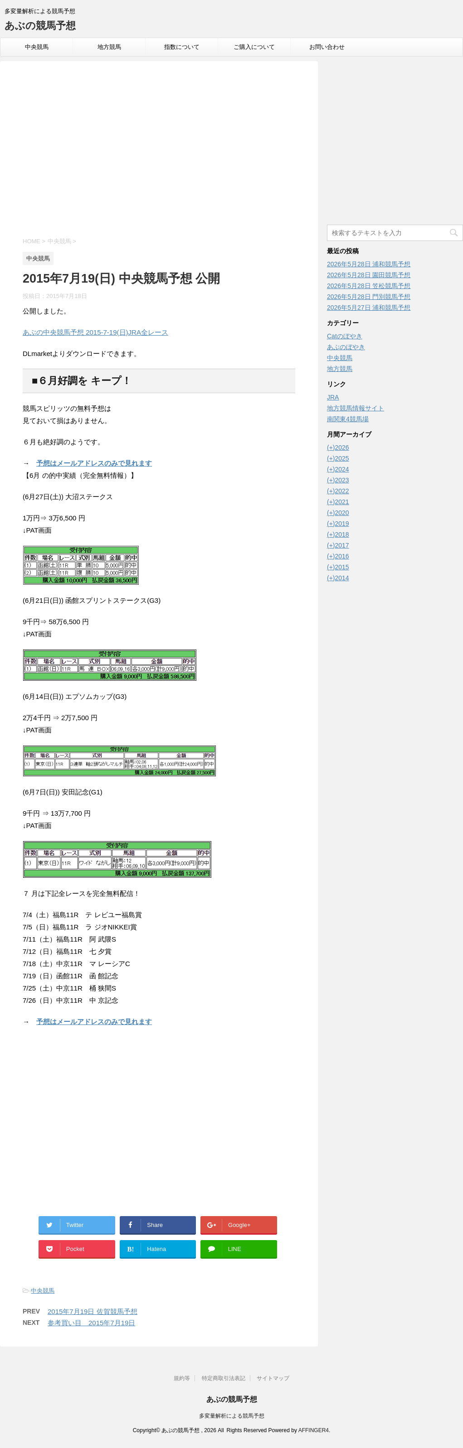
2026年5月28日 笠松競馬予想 (368, 285)
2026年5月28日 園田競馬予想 (368, 275)
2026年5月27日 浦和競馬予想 (368, 307)
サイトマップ (273, 1378)
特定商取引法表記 (223, 1378)
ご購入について (254, 46)
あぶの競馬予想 (40, 25)
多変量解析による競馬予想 (231, 1416)
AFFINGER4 (313, 1430)
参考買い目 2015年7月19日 (91, 1323)
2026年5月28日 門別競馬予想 (368, 296)
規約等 (182, 1378)
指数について (182, 46)
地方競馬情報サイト (355, 408)
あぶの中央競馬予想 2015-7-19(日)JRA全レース (95, 332)
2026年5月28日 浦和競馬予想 (368, 264)
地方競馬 (109, 46)
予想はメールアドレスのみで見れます (94, 463)
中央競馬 (37, 46)
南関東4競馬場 (348, 419)
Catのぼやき (344, 336)
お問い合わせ (327, 46)
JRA (333, 397)
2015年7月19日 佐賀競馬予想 (92, 1311)
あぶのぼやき (346, 347)
